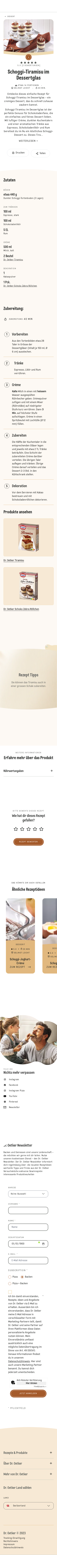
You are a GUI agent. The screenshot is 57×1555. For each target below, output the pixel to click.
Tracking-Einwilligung (14, 1538)
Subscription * (18, 1270)
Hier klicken (31, 1383)
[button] (28, 60)
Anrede (12, 1188)
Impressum (9, 1544)
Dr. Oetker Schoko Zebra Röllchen (20, 286)
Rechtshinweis (10, 1541)
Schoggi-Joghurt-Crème (20, 936)
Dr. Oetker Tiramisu (13, 260)
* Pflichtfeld (17, 1408)
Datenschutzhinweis (13, 1548)
